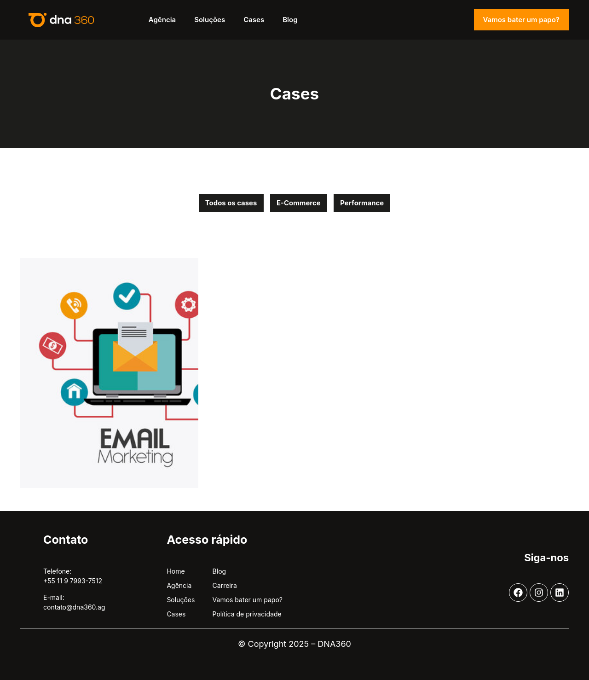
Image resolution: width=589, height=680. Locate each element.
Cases (253, 19)
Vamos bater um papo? (521, 19)
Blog (290, 19)
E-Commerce (299, 202)
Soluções (209, 19)
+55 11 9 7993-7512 (72, 581)
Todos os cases (230, 202)
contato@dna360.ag (74, 607)
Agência (162, 19)
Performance (363, 202)
